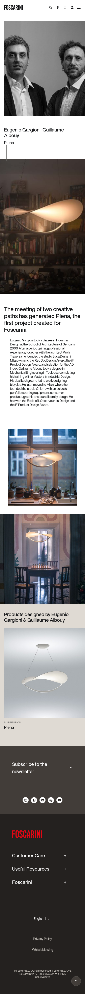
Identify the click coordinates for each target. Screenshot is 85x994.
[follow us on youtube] (59, 802)
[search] (50, 8)
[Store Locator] (57, 7)
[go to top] (76, 981)
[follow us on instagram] (26, 802)
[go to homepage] (13, 7)
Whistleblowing (42, 949)
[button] (42, 918)
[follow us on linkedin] (42, 802)
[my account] (72, 8)
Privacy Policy (42, 938)
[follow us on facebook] (34, 802)
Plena (9, 727)
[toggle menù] (79, 8)
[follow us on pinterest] (51, 802)
